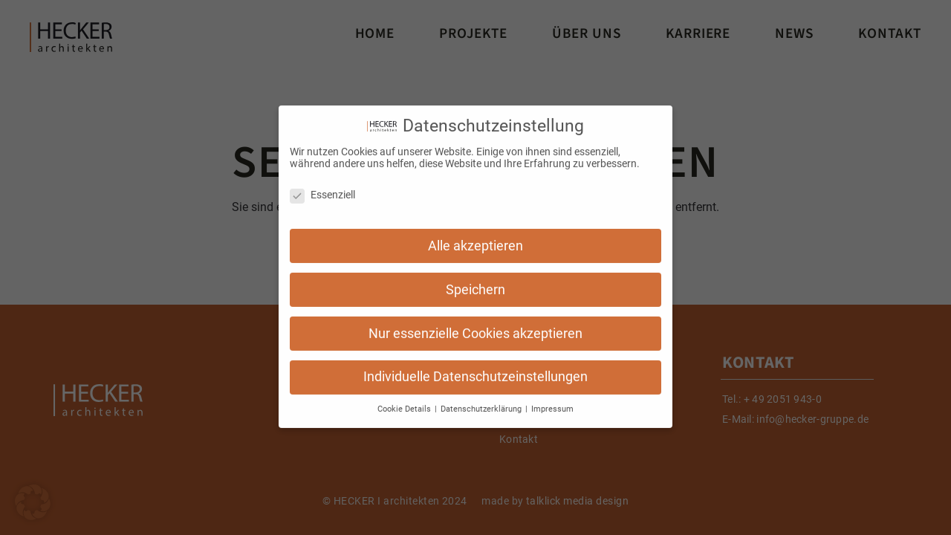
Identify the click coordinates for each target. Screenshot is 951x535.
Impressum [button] (552, 402)
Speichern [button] (475, 282)
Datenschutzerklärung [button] (482, 402)
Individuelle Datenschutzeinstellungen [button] (475, 370)
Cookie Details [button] (405, 402)
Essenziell (322, 187)
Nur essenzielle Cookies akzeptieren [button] (475, 326)
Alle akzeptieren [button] (475, 238)
